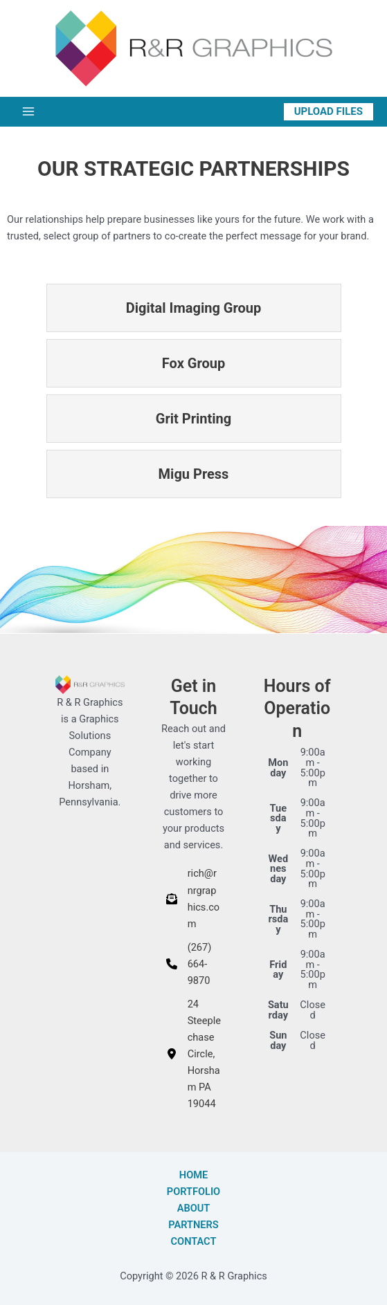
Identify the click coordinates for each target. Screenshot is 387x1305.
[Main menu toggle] (28, 111)
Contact (194, 1241)
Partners (193, 1225)
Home (193, 1175)
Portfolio (193, 1191)
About (193, 1208)
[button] (328, 111)
